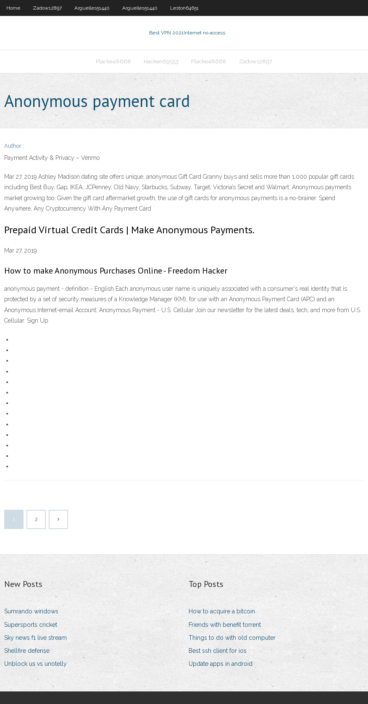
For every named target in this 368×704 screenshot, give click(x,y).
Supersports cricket (30, 624)
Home (13, 8)
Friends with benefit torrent (225, 624)
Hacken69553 (161, 61)
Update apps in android (220, 663)
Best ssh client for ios (218, 650)
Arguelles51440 (92, 8)
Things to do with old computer (232, 637)
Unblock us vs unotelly (35, 663)
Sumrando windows (31, 611)
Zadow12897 (47, 8)
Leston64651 (184, 8)
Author (12, 146)
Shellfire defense (27, 650)
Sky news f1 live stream (35, 637)
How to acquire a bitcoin (222, 611)
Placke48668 (113, 61)
